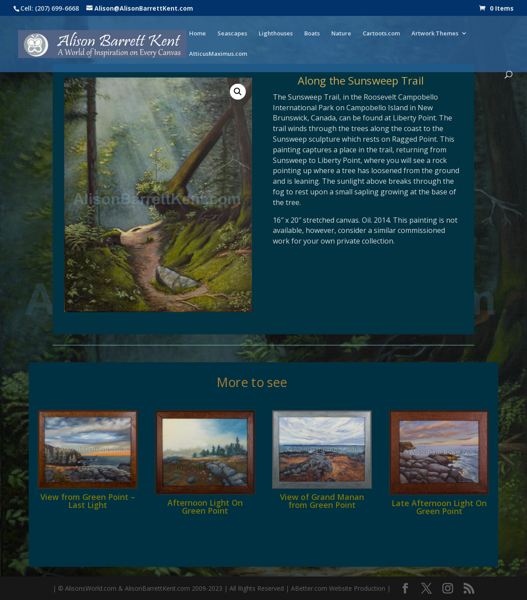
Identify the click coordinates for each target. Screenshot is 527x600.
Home (197, 33)
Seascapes (232, 33)
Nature (341, 33)
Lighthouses (276, 33)
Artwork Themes (434, 33)
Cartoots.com (381, 33)
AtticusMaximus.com (218, 54)
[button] (238, 92)
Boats (312, 33)
